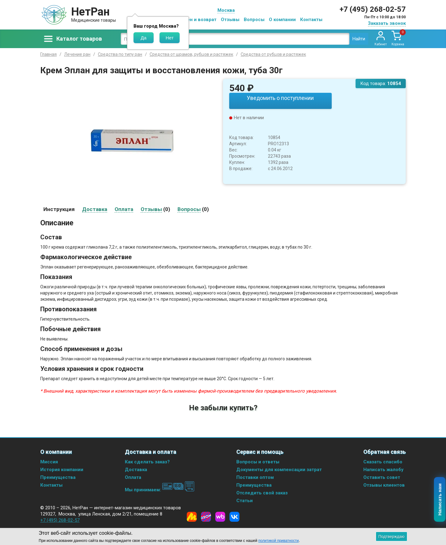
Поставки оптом (255, 477)
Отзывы (230, 19)
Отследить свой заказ (262, 493)
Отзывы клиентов (384, 485)
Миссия (49, 462)
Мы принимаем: (160, 490)
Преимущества (58, 477)
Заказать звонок (387, 23)
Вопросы (254, 19)
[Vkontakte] (234, 517)
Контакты (311, 19)
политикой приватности (278, 540)
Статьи (244, 500)
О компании (282, 19)
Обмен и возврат (196, 19)
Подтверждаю (391, 536)
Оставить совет (381, 477)
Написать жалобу (383, 469)
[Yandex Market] (192, 517)
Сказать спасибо (382, 462)
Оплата (133, 477)
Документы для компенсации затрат (279, 469)
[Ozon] (206, 517)
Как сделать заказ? (147, 462)
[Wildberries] (220, 517)
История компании (61, 469)
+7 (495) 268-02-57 (372, 9)
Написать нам (440, 500)
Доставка (136, 469)
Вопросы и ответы (257, 462)
